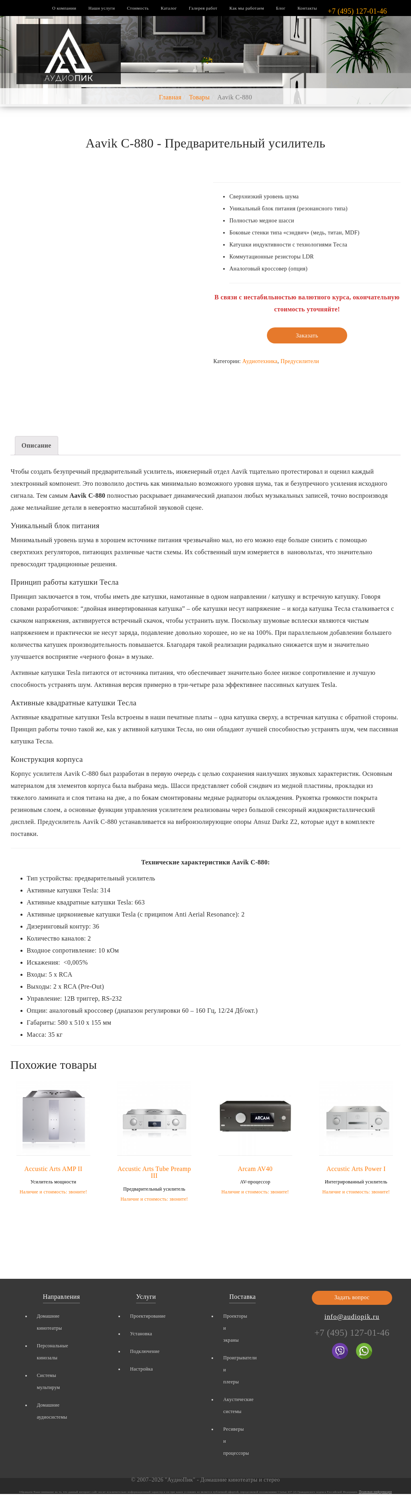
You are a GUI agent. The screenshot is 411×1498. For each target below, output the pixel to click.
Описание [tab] (36, 445)
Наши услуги (101, 8)
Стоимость (138, 8)
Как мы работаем (247, 8)
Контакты (307, 8)
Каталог (169, 8)
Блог (280, 8)
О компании (64, 8)
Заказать (307, 335)
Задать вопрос (352, 1297)
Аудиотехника (260, 361)
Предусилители (300, 361)
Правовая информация (375, 1492)
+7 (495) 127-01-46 (357, 11)
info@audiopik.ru (351, 1316)
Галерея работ (203, 8)
